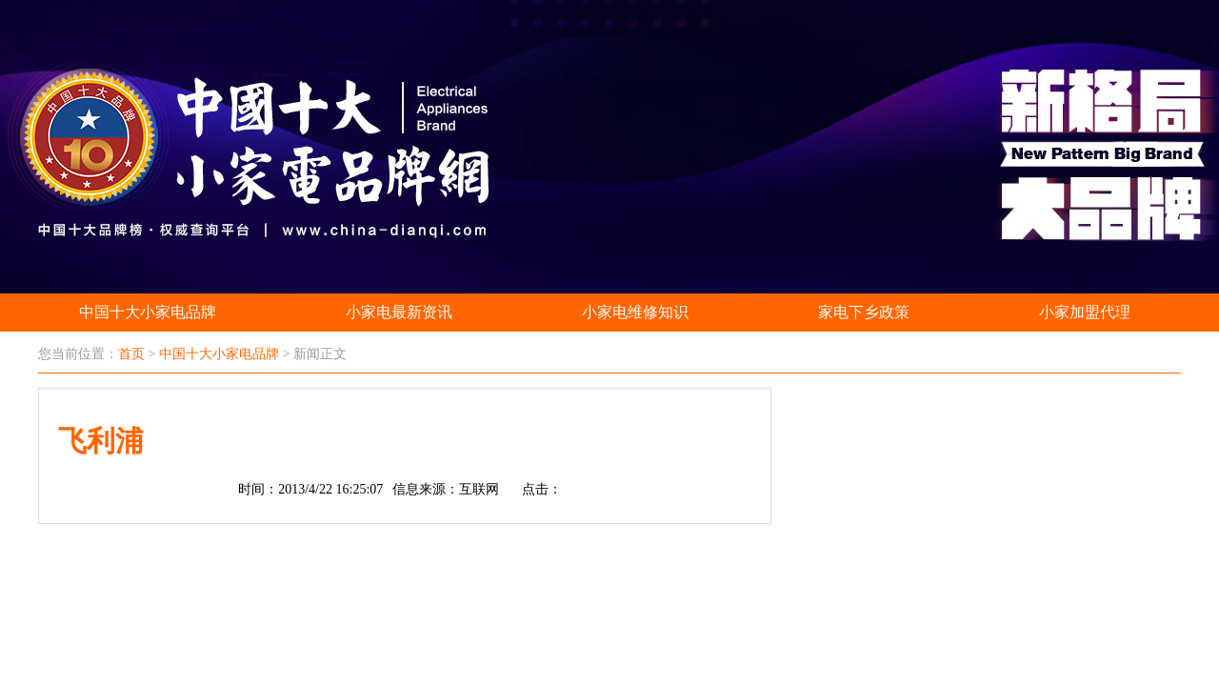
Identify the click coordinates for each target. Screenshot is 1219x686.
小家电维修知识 (635, 312)
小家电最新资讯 (399, 312)
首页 (131, 354)
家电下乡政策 (863, 312)
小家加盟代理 (1084, 312)
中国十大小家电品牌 (147, 312)
